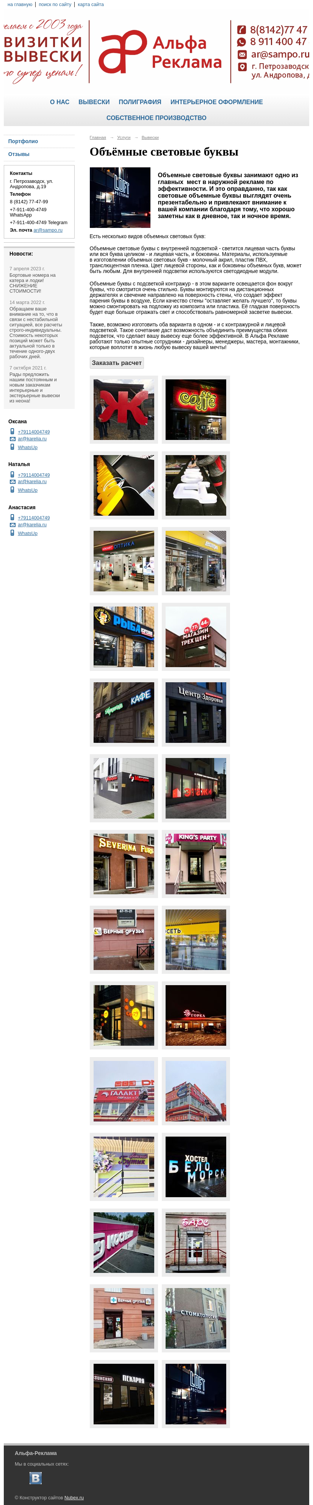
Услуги (123, 137)
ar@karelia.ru (32, 438)
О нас (59, 102)
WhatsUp (28, 447)
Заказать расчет (117, 362)
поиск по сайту (55, 4)
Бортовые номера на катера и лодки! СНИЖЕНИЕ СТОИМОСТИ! (32, 283)
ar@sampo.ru (48, 230)
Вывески (94, 102)
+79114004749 (34, 432)
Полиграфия (140, 102)
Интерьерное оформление (217, 102)
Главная (98, 137)
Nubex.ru (74, 1497)
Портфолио (23, 141)
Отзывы (19, 154)
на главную (20, 4)
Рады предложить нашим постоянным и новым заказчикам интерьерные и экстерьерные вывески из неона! (34, 388)
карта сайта (91, 4)
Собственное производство (156, 118)
